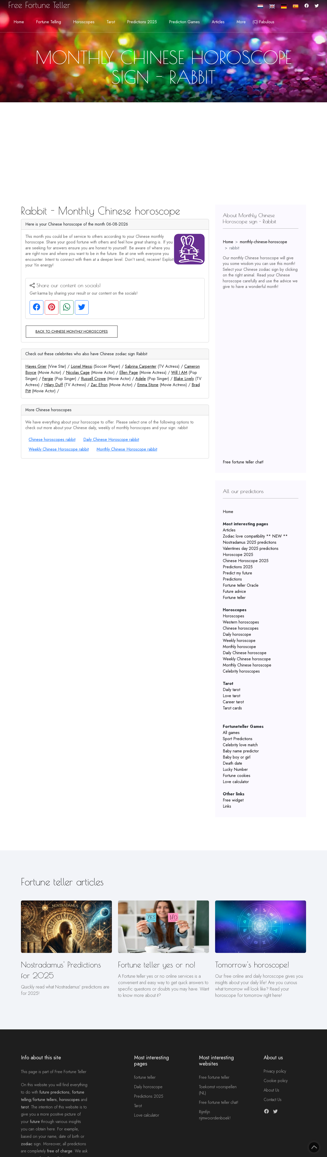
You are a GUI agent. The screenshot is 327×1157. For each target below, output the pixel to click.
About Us (271, 1090)
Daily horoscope (237, 634)
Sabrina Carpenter (140, 366)
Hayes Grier (35, 366)
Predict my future (237, 573)
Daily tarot (231, 690)
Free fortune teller (214, 1077)
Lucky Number (235, 769)
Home (19, 22)
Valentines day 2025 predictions (250, 548)
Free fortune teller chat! (243, 462)
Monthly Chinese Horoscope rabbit (127, 449)
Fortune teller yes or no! (156, 964)
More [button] (241, 22)
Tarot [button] (111, 22)
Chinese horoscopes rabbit (52, 439)
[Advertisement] (163, 140)
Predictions (232, 579)
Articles (229, 530)
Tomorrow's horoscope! (252, 964)
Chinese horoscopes (241, 628)
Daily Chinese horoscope (244, 653)
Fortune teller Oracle (241, 585)
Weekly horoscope (239, 640)
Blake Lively (184, 379)
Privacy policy (275, 1071)
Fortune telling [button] (48, 22)
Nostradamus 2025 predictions (249, 542)
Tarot (138, 1106)
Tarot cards (232, 708)
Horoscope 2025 (238, 555)
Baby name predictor (241, 751)
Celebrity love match (240, 745)
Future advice (234, 591)
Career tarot (233, 702)
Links (227, 806)
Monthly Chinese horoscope (247, 665)
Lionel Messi (81, 366)
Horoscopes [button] (84, 22)
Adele (140, 379)
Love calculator (236, 782)
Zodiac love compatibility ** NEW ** (255, 536)
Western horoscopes (241, 622)
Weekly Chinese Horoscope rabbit (59, 449)
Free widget (233, 800)
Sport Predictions (237, 739)
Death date (232, 763)
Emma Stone (147, 385)
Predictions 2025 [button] (142, 22)
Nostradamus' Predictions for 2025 (61, 970)
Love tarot (231, 696)
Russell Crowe (93, 379)
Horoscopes (233, 616)
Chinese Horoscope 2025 (245, 561)
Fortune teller (234, 597)
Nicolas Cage (78, 372)
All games (231, 733)
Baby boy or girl (236, 757)
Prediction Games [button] (184, 22)
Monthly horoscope (239, 647)
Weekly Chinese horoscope (247, 659)
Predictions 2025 (238, 567)
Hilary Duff (53, 385)
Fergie (47, 379)
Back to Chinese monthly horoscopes (72, 331)
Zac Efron (99, 385)
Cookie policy (276, 1081)
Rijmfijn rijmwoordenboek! (215, 1115)
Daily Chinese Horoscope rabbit (111, 439)
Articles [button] (218, 22)
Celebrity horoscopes (241, 671)
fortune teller (145, 1077)
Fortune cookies (236, 775)
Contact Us (273, 1100)
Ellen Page (128, 372)
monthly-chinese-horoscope (263, 242)
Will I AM (179, 372)
